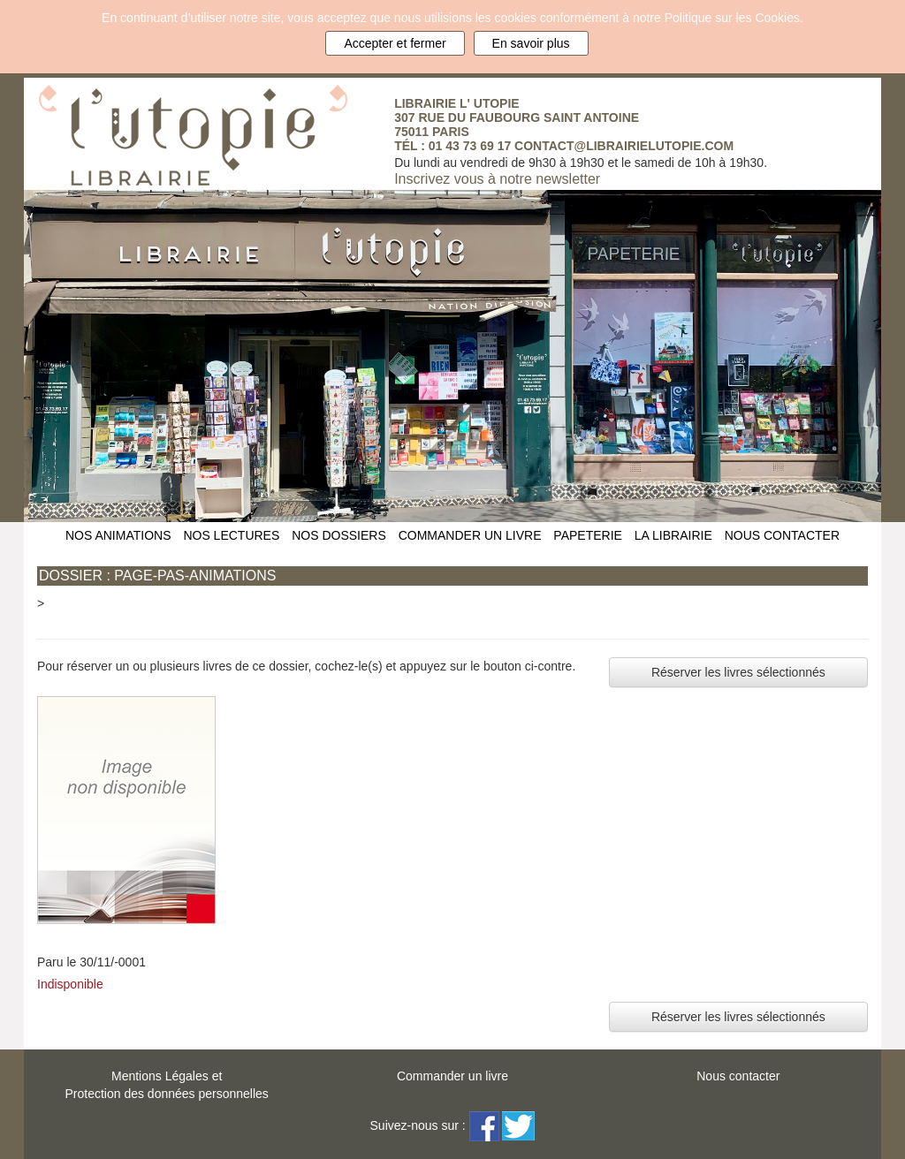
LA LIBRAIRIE (673, 535)
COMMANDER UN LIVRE (470, 535)
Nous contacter (738, 1076)
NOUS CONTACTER (782, 535)
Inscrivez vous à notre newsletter (497, 178)
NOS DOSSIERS (339, 535)
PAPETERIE (587, 535)
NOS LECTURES (231, 535)
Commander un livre (452, 1076)
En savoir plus (531, 43)
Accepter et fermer (394, 43)
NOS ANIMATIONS (118, 535)
